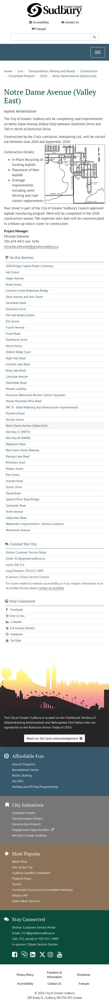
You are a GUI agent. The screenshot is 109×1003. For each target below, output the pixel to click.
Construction (89, 71)
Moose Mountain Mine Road (23, 401)
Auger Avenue (15, 278)
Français (41, 29)
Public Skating (22, 775)
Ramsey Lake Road (17, 456)
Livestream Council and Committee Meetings (42, 890)
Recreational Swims (25, 770)
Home (8, 71)
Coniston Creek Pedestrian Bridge (27, 290)
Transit (16, 884)
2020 (43, 76)
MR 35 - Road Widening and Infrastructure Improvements (42, 407)
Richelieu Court (15, 462)
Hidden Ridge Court (18, 352)
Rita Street (12, 475)
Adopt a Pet (20, 895)
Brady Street (13, 284)
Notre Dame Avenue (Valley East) (74, 76)
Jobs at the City (22, 867)
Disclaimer (84, 975)
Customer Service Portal (39, 927)
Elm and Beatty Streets (20, 315)
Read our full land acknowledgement (52, 738)
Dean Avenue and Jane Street (24, 297)
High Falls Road (15, 358)
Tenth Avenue (14, 511)
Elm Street (12, 321)
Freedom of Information (54, 975)
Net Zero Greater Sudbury (29, 835)
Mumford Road (15, 413)
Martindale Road (16, 383)
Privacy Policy (25, 975)
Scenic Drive (14, 487)
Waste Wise (19, 861)
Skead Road (13, 493)
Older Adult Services (26, 901)
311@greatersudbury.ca (37, 933)
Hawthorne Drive (17, 340)
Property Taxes (22, 878)
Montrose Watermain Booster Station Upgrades (35, 395)
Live (20, 71)
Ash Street (12, 272)
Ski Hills (17, 781)
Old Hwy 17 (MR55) (18, 432)
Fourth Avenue (15, 327)
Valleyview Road (16, 518)
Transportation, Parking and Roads (51, 71)
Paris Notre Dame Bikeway (22, 450)
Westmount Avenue (18, 530)
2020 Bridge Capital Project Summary (29, 266)
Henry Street (14, 346)
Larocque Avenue (17, 376)
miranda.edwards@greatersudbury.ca (31, 246)
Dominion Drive (16, 309)
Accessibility (41, 22)
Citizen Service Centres (42, 944)
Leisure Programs (23, 764)
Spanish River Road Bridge (22, 499)
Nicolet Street (15, 419)
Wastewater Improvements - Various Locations (35, 524)
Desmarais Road (16, 303)
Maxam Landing (16, 389)
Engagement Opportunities (33, 830)
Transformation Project (27, 818)
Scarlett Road (14, 481)
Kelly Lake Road (16, 370)
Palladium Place (16, 444)
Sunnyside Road (16, 505)
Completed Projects (21, 76)
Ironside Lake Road (18, 364)
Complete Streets (23, 813)
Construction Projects (26, 824)
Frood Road (13, 334)
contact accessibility (51, 588)
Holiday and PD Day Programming (35, 787)
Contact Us (72, 22)
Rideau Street (14, 469)
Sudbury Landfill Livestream (31, 873)
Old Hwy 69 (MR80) (18, 438)
